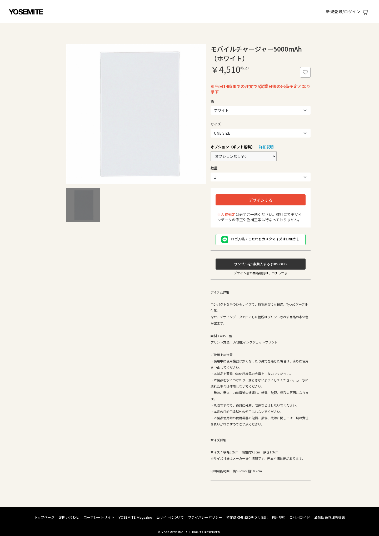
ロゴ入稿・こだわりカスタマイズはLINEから (260, 239)
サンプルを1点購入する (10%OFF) (260, 263)
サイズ (216, 124)
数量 (214, 167)
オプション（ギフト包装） (233, 146)
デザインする (260, 200)
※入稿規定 (226, 214)
